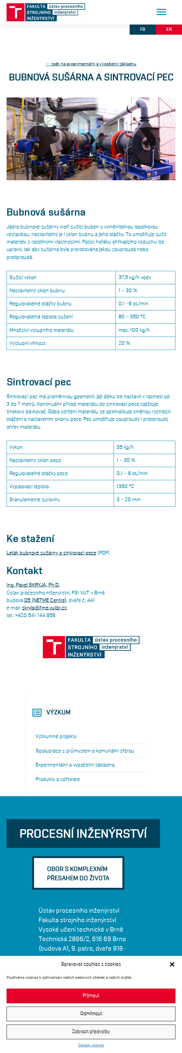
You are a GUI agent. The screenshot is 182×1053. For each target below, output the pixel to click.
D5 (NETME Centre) (45, 600)
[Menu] (161, 12)
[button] (172, 964)
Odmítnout (91, 1013)
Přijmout (91, 995)
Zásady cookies (91, 1045)
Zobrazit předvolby (91, 1031)
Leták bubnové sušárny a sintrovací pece (51, 552)
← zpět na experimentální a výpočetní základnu (91, 64)
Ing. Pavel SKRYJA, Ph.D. (33, 585)
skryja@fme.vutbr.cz (44, 607)
